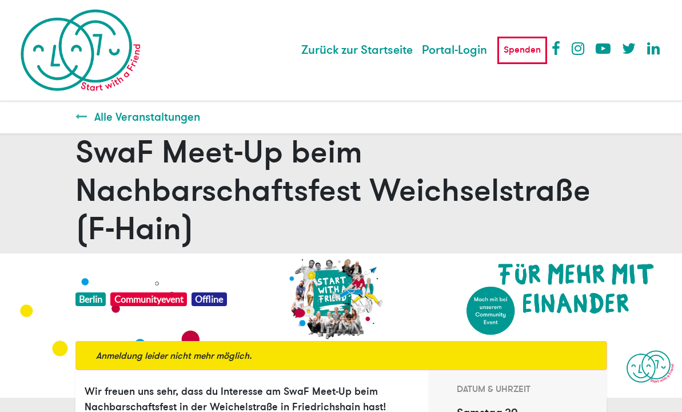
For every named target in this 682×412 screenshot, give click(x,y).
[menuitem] (357, 50)
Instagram (578, 48)
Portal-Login (454, 50)
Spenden (522, 49)
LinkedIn (654, 48)
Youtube (602, 48)
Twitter (628, 48)
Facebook (558, 48)
